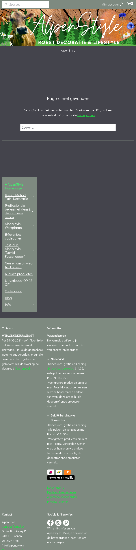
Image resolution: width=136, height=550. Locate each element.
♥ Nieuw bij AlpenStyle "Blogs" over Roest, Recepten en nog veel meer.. (66, 455)
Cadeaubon (13, 171)
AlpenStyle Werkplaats (19, 106)
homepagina (105, 115)
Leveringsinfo (55, 368)
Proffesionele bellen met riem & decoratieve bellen (19, 91)
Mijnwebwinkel (101, 543)
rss (61, 543)
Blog (8, 178)
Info (19, 185)
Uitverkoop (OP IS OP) (18, 163)
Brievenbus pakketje (60, 249)
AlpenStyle (68, 50)
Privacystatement (58, 382)
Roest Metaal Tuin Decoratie (19, 77)
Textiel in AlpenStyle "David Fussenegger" (19, 131)
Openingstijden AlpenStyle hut (21, 430)
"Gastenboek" (23, 249)
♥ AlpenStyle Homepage (14, 66)
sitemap (54, 543)
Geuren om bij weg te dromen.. (19, 145)
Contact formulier (13, 407)
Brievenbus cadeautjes (13, 116)
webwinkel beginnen (73, 543)
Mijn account (112, 4)
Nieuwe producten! (19, 154)
